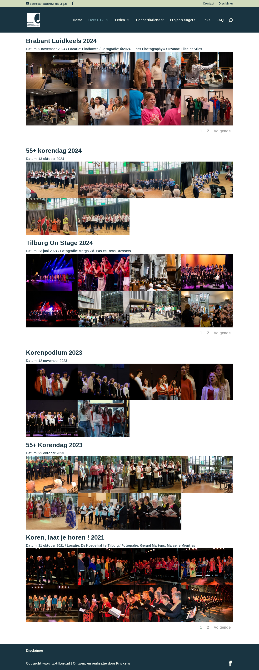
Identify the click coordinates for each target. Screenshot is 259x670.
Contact (208, 3)
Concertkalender (150, 20)
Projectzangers (182, 20)
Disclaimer (226, 3)
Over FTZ (96, 20)
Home (77, 20)
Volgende (222, 131)
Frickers (123, 663)
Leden (120, 20)
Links (206, 20)
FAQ (220, 20)
